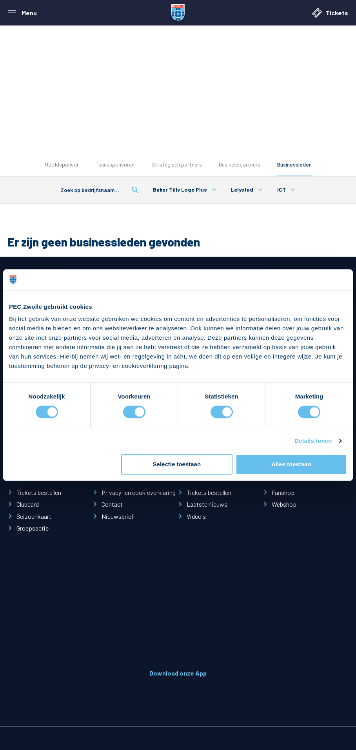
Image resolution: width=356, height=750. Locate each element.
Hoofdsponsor (62, 164)
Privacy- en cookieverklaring (139, 492)
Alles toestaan (291, 464)
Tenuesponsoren (115, 164)
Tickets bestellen (38, 492)
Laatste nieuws (207, 504)
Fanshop (283, 492)
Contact (112, 504)
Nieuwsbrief (118, 516)
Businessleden (294, 164)
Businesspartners (239, 164)
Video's (196, 516)
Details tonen (313, 440)
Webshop (284, 504)
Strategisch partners (176, 164)
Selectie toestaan (177, 464)
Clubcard (27, 504)
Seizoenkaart (33, 516)
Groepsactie (32, 528)
